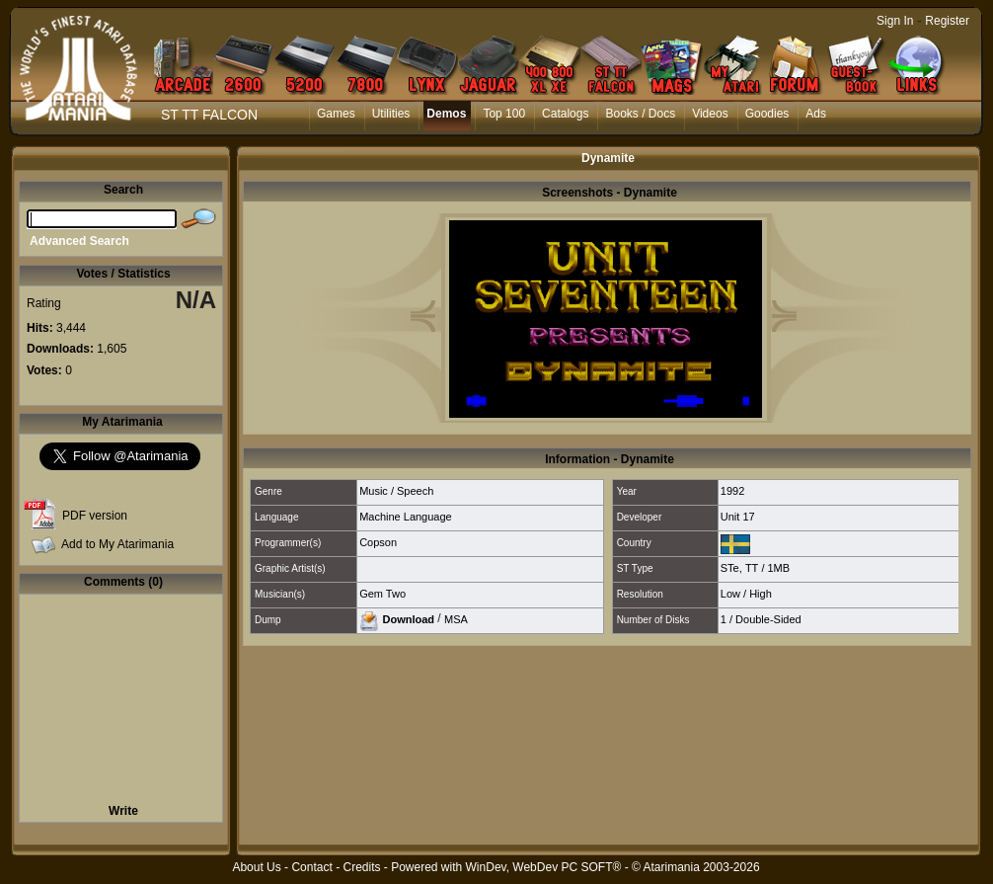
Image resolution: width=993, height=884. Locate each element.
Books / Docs (640, 114)
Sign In (895, 21)
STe (730, 568)
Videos (709, 114)
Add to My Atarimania (117, 544)
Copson (378, 542)
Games (336, 114)
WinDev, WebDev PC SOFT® (544, 867)
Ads (815, 114)
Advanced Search (79, 241)
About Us (256, 867)
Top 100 (504, 114)
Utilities (391, 114)
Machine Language (405, 516)
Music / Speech (396, 491)
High (760, 594)
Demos (446, 114)
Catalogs (565, 114)
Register (947, 21)
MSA (456, 618)
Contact (311, 867)
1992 (732, 491)
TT (751, 568)
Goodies (767, 114)
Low (730, 594)
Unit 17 (738, 516)
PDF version (94, 515)
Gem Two (382, 594)
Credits (361, 867)
